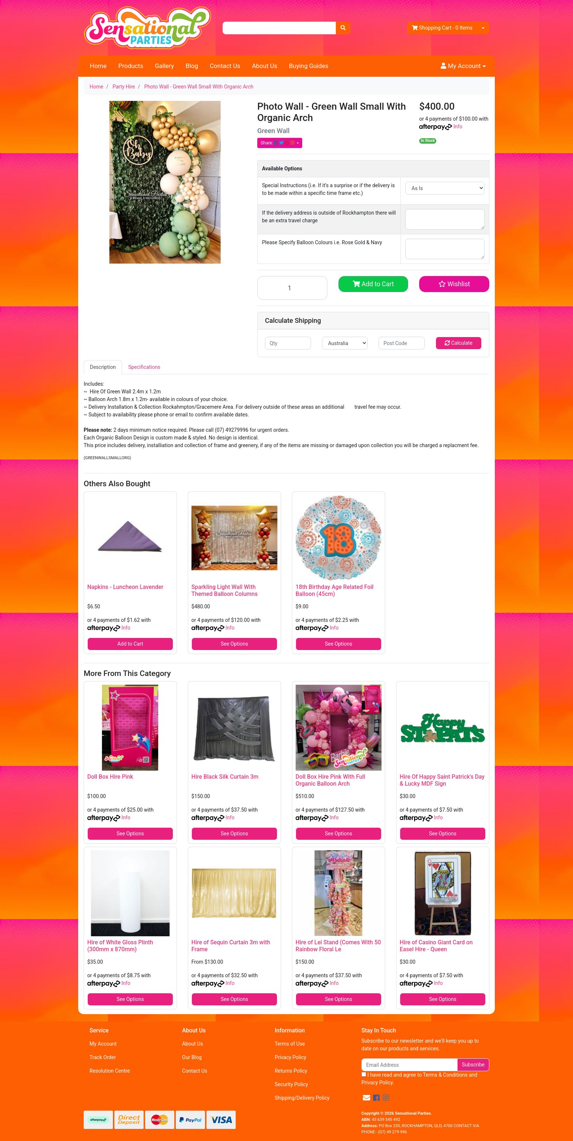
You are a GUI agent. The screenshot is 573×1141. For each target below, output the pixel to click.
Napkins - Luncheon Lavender (125, 586)
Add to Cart (373, 284)
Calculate (459, 343)
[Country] (345, 343)
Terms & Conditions (445, 1075)
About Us (264, 65)
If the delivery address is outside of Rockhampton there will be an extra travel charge (329, 216)
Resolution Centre (110, 1071)
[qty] (288, 343)
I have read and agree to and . (419, 1078)
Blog (192, 65)
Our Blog (192, 1057)
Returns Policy (291, 1071)
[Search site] (343, 28)
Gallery (164, 65)
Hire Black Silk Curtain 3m (225, 776)
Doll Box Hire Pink (110, 776)
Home (98, 65)
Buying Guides (309, 65)
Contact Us (225, 65)
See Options (234, 644)
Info (458, 126)
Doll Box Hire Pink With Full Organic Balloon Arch (330, 780)
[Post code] (402, 343)
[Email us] (366, 1097)
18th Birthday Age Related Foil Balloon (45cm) (334, 590)
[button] (463, 66)
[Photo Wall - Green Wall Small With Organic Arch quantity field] (292, 288)
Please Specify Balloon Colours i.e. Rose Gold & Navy (322, 242)
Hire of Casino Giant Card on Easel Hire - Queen (436, 946)
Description (103, 367)
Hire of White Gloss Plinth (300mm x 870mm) (120, 946)
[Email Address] (409, 1064)
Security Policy (291, 1084)
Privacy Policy (290, 1057)
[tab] (103, 367)
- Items (442, 28)
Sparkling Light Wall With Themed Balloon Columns (224, 590)
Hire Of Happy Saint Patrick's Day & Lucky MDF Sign (442, 780)
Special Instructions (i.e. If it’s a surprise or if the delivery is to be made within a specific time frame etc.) (328, 189)
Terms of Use (290, 1044)
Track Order (103, 1057)
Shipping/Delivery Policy (302, 1098)
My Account (103, 1044)
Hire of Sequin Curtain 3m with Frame (230, 946)
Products (130, 65)
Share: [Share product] (278, 143)
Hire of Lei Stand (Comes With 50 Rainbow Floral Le (338, 946)
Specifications (144, 367)
